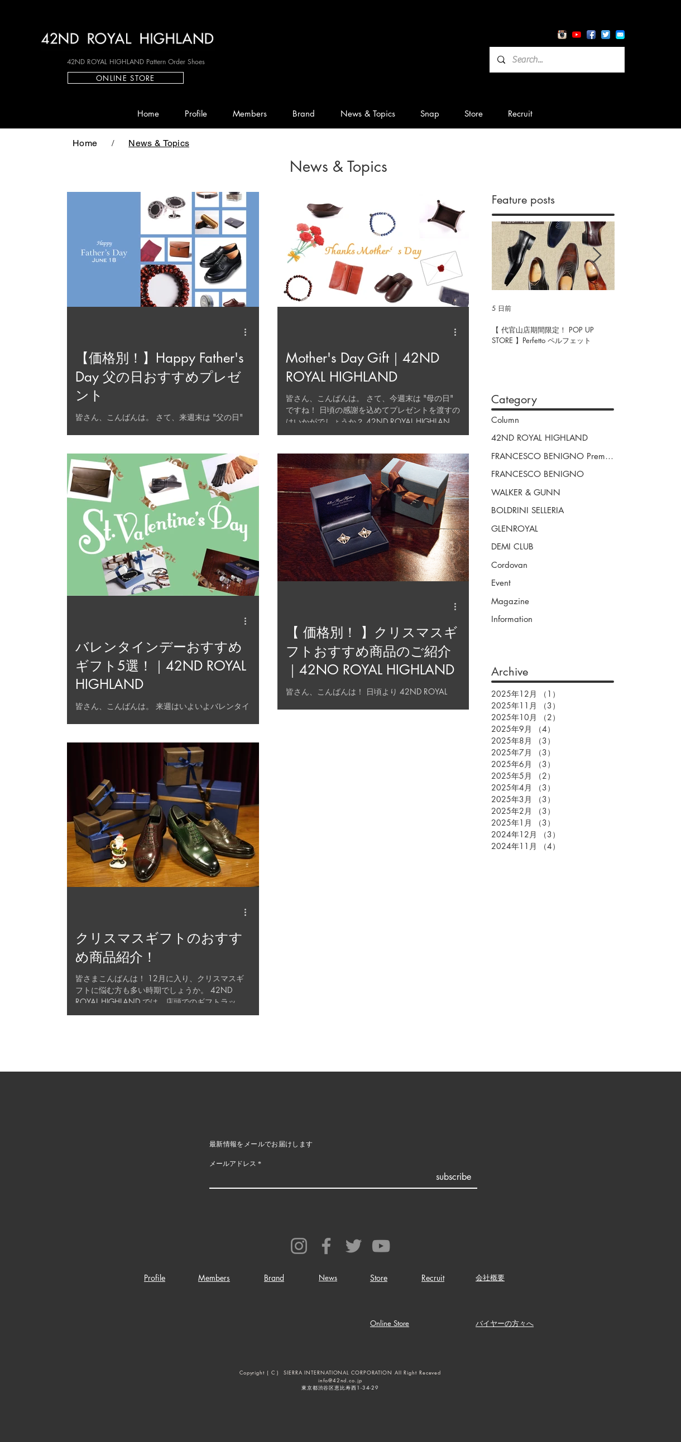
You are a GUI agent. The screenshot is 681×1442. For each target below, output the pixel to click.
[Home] (85, 143)
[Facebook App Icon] (591, 34)
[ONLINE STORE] (126, 78)
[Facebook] (326, 1246)
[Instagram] (299, 1246)
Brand (274, 1277)
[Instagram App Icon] (562, 34)
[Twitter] (354, 1246)
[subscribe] (453, 1177)
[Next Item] (597, 255)
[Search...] (556, 60)
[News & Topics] (159, 143)
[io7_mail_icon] (620, 34)
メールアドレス (232, 1163)
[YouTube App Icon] (576, 34)
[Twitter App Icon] (605, 34)
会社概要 (490, 1277)
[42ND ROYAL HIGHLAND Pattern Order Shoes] (136, 61)
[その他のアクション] (249, 332)
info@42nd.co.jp (340, 1380)
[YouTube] (381, 1246)
